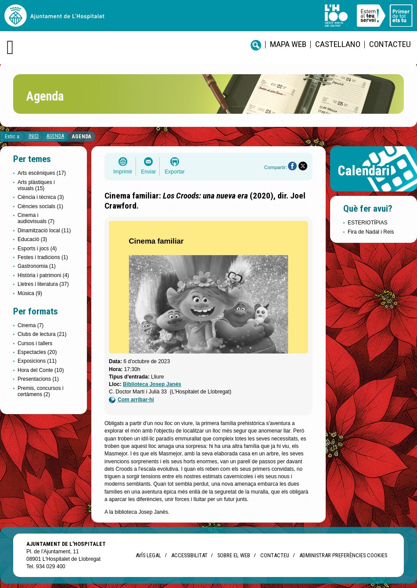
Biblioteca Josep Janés (152, 384)
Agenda (55, 136)
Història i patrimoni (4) (43, 275)
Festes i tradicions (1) (43, 257)
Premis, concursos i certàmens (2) (41, 391)
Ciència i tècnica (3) (41, 197)
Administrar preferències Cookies (343, 555)
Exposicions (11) (37, 361)
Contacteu (390, 44)
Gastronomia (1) (37, 266)
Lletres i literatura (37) (43, 284)
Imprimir (122, 172)
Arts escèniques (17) (42, 173)
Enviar (148, 172)
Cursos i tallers (35, 343)
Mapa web (288, 44)
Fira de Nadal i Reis (371, 232)
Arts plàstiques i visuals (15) (36, 185)
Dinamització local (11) (44, 230)
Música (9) (30, 293)
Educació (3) (32, 239)
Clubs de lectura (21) (42, 334)
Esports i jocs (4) (37, 248)
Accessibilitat (189, 555)
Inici (34, 136)
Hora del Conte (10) (41, 370)
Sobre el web (233, 555)
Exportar (174, 172)
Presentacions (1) (38, 379)
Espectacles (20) (37, 352)
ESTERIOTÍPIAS (368, 223)
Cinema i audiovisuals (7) (36, 218)
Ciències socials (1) (40, 206)
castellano (337, 44)
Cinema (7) (30, 325)
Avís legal (148, 555)
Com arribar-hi (131, 400)
